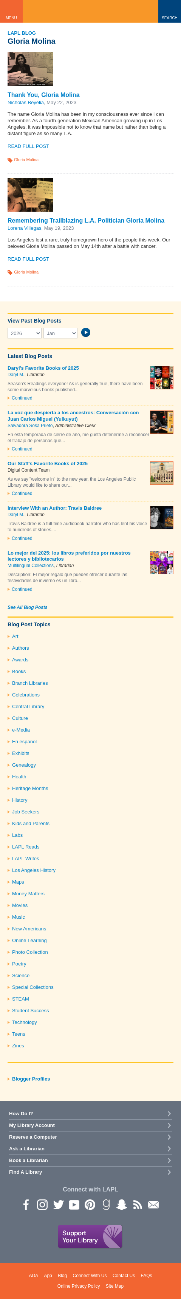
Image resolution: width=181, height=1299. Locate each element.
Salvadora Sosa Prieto (30, 425)
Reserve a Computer (33, 1137)
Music (18, 917)
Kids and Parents (31, 823)
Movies (20, 905)
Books (19, 671)
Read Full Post (28, 146)
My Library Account (32, 1125)
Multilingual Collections (31, 565)
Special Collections (33, 987)
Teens (18, 1034)
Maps (18, 882)
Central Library (28, 706)
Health (19, 776)
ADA (33, 1275)
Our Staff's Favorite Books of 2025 (48, 463)
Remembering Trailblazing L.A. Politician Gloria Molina (86, 220)
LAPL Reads (26, 847)
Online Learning (29, 940)
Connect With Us (90, 1275)
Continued (22, 398)
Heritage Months (30, 788)
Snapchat (121, 1204)
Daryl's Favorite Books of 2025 (43, 368)
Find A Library (25, 1172)
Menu (11, 18)
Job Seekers (25, 812)
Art (15, 636)
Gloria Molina (26, 159)
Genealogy (24, 765)
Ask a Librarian (27, 1148)
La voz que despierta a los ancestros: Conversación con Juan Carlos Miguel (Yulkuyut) (73, 416)
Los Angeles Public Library (90, 11)
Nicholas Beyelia (26, 102)
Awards (20, 660)
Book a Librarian (28, 1160)
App (48, 1275)
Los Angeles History (34, 870)
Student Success (30, 1010)
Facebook (26, 1204)
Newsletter (153, 1204)
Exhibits (20, 753)
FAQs (146, 1275)
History (19, 800)
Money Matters (28, 893)
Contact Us (124, 1275)
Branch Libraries (30, 683)
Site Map (115, 1286)
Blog (62, 1275)
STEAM (20, 999)
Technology (24, 1022)
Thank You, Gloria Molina (44, 95)
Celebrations (26, 695)
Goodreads (105, 1204)
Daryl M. (16, 374)
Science (20, 975)
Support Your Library (90, 1237)
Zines (18, 1045)
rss (137, 1204)
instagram (42, 1204)
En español (24, 741)
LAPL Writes (25, 858)
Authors (20, 648)
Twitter (58, 1204)
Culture (20, 718)
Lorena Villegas (24, 228)
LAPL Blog (22, 33)
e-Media (21, 730)
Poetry (19, 964)
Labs (17, 835)
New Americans (29, 929)
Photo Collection (30, 952)
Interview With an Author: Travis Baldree (55, 508)
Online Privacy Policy (78, 1286)
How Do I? (21, 1113)
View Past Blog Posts (34, 321)
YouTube (74, 1204)
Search (170, 18)
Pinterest (90, 1204)
